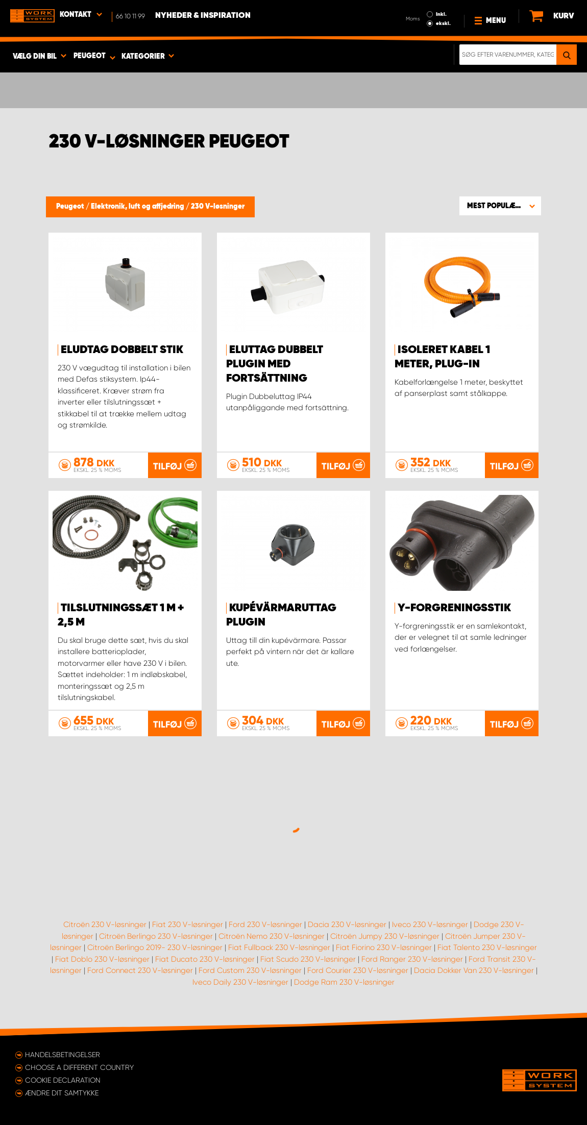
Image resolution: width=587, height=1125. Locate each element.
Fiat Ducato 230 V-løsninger (205, 959)
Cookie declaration (63, 1080)
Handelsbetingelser (62, 1055)
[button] (500, 205)
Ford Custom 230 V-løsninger (250, 970)
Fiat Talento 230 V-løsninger (487, 947)
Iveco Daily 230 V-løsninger (240, 982)
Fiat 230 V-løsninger (187, 924)
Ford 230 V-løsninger (265, 924)
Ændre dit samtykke (62, 1093)
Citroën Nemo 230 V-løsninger (271, 936)
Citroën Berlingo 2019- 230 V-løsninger (155, 947)
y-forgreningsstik (454, 608)
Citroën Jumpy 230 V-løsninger (384, 936)
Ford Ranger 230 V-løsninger (412, 959)
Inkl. (441, 14)
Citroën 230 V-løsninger (104, 924)
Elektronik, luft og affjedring (138, 206)
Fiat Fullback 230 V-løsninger (279, 947)
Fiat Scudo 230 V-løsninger (308, 959)
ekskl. (443, 23)
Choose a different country (79, 1067)
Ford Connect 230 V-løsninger (140, 970)
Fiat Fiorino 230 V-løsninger (384, 947)
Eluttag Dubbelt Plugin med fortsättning (274, 364)
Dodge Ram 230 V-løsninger (344, 982)
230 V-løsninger (217, 206)
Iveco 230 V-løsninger (430, 924)
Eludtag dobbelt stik (122, 350)
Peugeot (71, 206)
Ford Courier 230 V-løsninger (357, 970)
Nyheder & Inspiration (203, 16)
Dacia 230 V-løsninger (347, 924)
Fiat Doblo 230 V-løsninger (102, 959)
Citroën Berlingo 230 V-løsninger (156, 936)
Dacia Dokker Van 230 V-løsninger (474, 970)
